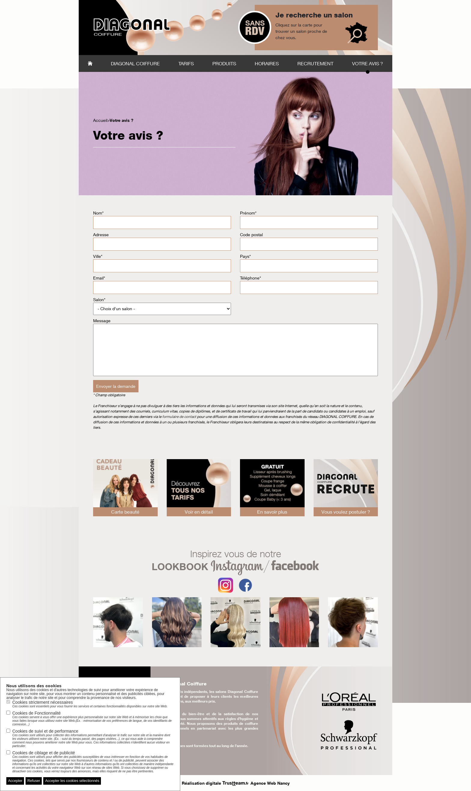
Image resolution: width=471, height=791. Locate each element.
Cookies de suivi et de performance (93, 738)
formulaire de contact (179, 416)
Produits (224, 63)
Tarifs (186, 63)
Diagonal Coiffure (135, 63)
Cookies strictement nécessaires (90, 704)
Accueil (90, 63)
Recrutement (315, 63)
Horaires (267, 63)
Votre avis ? (367, 63)
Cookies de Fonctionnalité (93, 718)
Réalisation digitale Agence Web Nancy (236, 783)
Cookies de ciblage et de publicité (93, 761)
